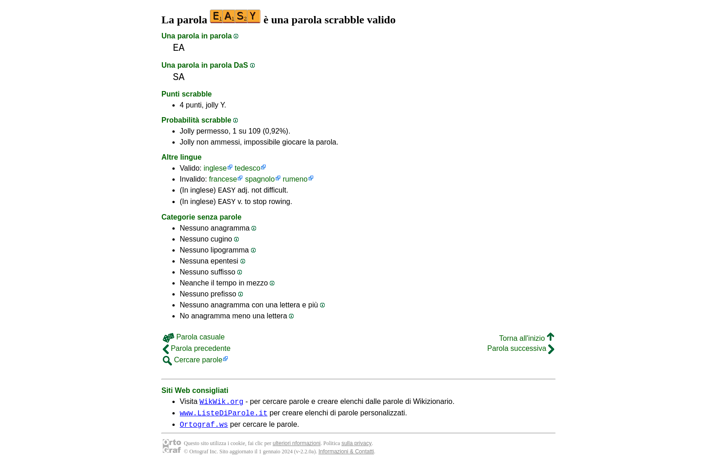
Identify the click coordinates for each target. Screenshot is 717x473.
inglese (215, 168)
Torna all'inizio (526, 341)
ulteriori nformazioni (297, 450)
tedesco (247, 168)
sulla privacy (357, 450)
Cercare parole (192, 362)
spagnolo (260, 179)
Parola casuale (194, 340)
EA (179, 47)
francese (223, 179)
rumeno (295, 179)
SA (179, 77)
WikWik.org (221, 405)
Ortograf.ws (204, 431)
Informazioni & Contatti (346, 458)
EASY (226, 191)
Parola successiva (520, 351)
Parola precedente (196, 351)
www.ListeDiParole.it (224, 418)
